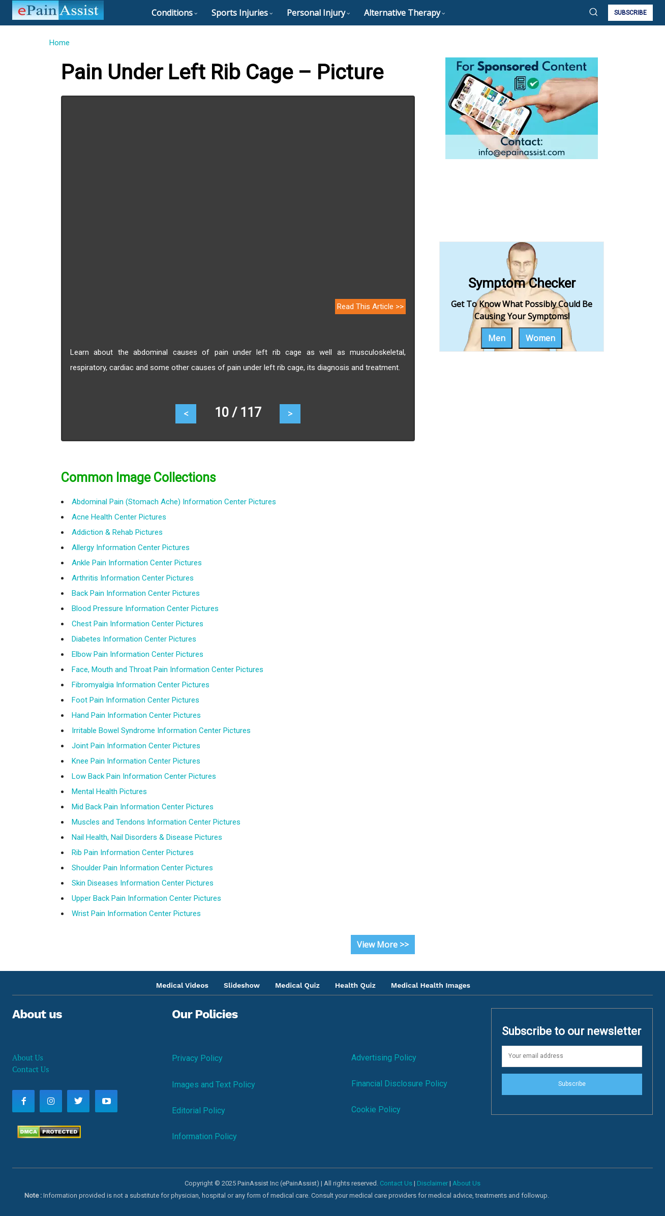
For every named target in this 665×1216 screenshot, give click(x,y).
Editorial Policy (198, 1110)
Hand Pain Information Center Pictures (136, 715)
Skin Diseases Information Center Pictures (143, 883)
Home (59, 42)
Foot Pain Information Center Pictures (135, 700)
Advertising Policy (383, 1057)
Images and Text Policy (213, 1084)
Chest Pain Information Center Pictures (137, 623)
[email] (572, 1056)
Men (496, 338)
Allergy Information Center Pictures (131, 547)
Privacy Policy (197, 1058)
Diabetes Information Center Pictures (134, 639)
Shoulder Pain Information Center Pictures (142, 867)
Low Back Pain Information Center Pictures (144, 776)
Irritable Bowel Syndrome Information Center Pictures (161, 730)
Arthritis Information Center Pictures (133, 578)
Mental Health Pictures (109, 791)
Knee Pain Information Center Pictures (136, 761)
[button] (593, 11)
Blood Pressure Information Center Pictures (145, 608)
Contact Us (30, 1069)
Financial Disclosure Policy (399, 1083)
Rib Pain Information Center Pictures (133, 852)
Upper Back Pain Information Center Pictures (146, 898)
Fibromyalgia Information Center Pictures (140, 684)
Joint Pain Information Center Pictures (136, 745)
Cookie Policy (376, 1109)
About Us (27, 1057)
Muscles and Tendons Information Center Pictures (156, 822)
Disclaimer (432, 1183)
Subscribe (572, 1083)
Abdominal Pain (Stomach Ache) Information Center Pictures (174, 501)
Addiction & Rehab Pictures (117, 532)
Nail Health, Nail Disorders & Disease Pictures (147, 837)
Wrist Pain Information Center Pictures (136, 913)
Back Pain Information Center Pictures (136, 593)
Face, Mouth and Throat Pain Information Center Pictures (167, 669)
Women (540, 338)
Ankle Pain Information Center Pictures (137, 562)
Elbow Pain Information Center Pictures (137, 654)
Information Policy (204, 1136)
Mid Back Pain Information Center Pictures (143, 806)
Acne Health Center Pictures (119, 517)
